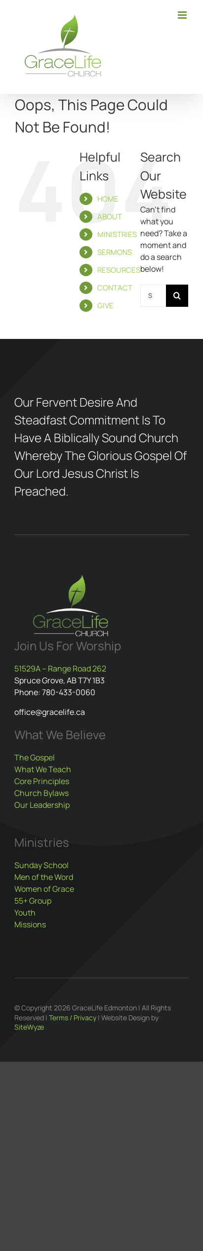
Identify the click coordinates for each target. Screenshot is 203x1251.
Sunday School (41, 865)
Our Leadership (42, 804)
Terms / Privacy (72, 1017)
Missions (30, 924)
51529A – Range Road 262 (60, 668)
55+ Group (32, 900)
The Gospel (34, 757)
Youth (25, 912)
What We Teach (42, 769)
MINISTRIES (117, 234)
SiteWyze (29, 1027)
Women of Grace (44, 888)
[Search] (177, 296)
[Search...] (153, 296)
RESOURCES (118, 270)
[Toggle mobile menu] (183, 15)
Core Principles (41, 781)
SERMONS (114, 252)
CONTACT (114, 288)
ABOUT (109, 216)
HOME (108, 199)
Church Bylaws (41, 793)
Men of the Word (43, 877)
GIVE (105, 305)
